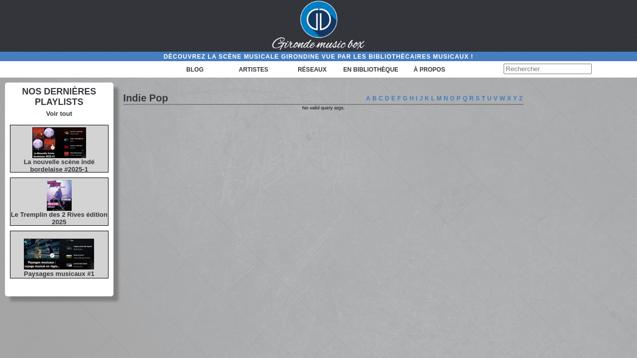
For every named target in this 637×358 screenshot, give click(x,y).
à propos (429, 69)
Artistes (253, 69)
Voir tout (59, 113)
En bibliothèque (371, 69)
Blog (195, 69)
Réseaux (312, 69)
